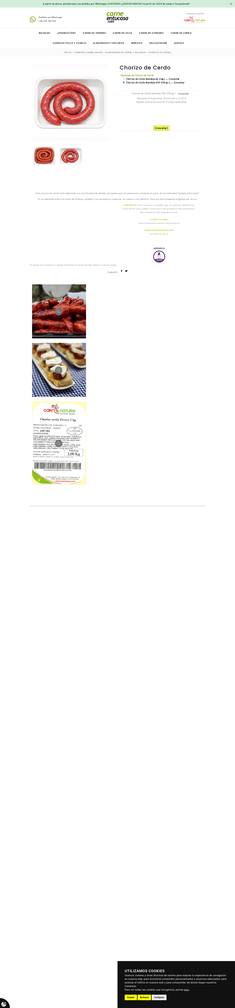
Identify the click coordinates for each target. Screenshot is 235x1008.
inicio (67, 52)
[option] (71, 103)
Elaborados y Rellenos (108, 43)
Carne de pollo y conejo (69, 43)
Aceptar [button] (131, 997)
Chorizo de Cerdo (160, 52)
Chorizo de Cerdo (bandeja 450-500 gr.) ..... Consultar (154, 82)
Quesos (179, 43)
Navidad (44, 32)
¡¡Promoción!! (66, 32)
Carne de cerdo (181, 32)
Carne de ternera (94, 32)
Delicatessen (158, 43)
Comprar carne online (88, 52)
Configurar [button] (159, 997)
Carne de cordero (151, 32)
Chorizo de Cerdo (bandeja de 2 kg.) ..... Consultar (152, 79)
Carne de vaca (122, 32)
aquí (186, 989)
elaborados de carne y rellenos (125, 52)
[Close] (231, 4)
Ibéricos (137, 43)
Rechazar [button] (144, 997)
